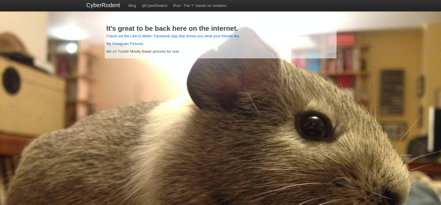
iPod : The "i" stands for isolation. (200, 5)
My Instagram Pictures (124, 44)
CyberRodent (103, 5)
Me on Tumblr (117, 51)
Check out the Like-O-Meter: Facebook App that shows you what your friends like (172, 36)
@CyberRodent (154, 5)
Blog (132, 5)
